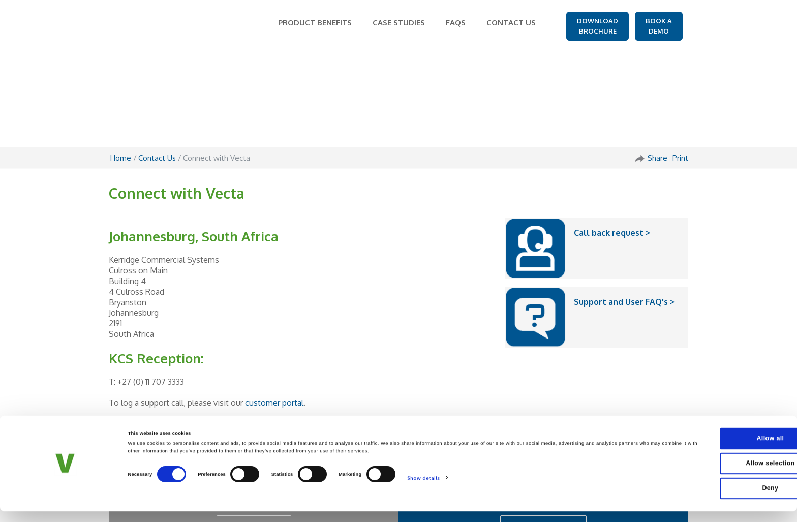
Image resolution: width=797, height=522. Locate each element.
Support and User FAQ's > (624, 204)
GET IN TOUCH (254, 427)
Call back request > (612, 135)
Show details (423, 505)
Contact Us (157, 60)
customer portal (274, 305)
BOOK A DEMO (659, 26)
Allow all (712, 463)
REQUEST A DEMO (543, 427)
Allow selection (712, 482)
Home (120, 60)
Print (680, 60)
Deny (712, 501)
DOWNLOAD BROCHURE (597, 26)
